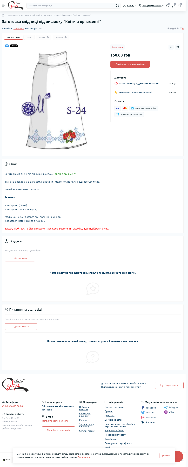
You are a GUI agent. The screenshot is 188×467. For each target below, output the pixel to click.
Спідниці (36, 15)
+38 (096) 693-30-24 (12, 406)
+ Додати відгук (20, 258)
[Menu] (3, 6)
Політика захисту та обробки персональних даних (120, 425)
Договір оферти (113, 419)
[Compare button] (177, 47)
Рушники (84, 420)
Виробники (110, 439)
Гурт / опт (109, 415)
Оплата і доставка (114, 407)
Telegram (171, 407)
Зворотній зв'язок (114, 430)
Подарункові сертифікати (118, 443)
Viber (169, 412)
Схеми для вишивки (84, 414)
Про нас (109, 411)
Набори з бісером (84, 408)
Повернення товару (115, 434)
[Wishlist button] (171, 47)
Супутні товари (87, 431)
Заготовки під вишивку (18, 15)
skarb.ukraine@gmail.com (55, 420)
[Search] (117, 5)
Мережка (18, 28)
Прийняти (165, 455)
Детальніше (84, 457)
